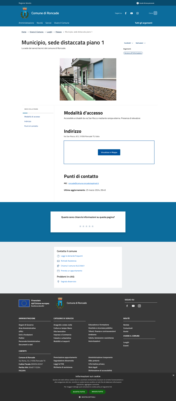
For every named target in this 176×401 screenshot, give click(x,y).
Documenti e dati (26, 344)
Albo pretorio (93, 360)
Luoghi (49, 31)
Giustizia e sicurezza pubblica (100, 328)
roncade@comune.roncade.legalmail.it (83, 183)
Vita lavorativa (59, 331)
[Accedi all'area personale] (145, 3)
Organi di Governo (26, 324)
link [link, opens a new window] (110, 387)
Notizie (126, 324)
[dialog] (88, 387)
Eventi (126, 345)
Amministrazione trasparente (100, 357)
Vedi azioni (141, 43)
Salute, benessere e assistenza (101, 337)
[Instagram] (133, 13)
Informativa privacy (96, 363)
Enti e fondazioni (26, 334)
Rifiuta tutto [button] (97, 392)
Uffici (21, 331)
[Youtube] (127, 13)
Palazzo (59, 31)
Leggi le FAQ (59, 363)
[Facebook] (121, 13)
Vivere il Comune (37, 31)
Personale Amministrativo (29, 341)
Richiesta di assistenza (63, 367)
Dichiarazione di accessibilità (100, 370)
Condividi (129, 43)
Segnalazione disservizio (64, 360)
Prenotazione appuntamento (65, 357)
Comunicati (128, 328)
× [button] (173, 375)
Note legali (92, 367)
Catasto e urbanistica (62, 338)
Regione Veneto (25, 3)
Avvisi (125, 331)
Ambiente (92, 334)
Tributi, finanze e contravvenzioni (102, 331)
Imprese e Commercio (62, 334)
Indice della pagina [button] (31, 109)
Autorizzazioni (94, 341)
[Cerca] (154, 13)
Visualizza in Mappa (109, 152)
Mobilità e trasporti (62, 341)
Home (24, 31)
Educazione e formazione (98, 324)
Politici (21, 338)
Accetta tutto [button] (79, 392)
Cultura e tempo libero (63, 328)
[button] (88, 397)
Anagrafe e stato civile (63, 324)
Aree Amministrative (27, 328)
